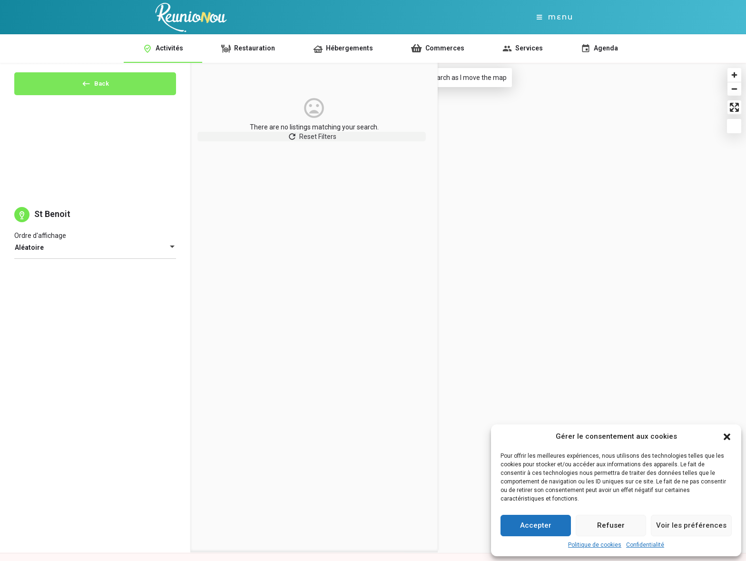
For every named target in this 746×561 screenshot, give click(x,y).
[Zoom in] (734, 75)
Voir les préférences (691, 525)
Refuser (611, 525)
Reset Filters (297, 141)
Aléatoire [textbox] (29, 255)
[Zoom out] (734, 89)
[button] (727, 437)
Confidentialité (645, 544)
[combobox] (95, 255)
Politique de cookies (594, 544)
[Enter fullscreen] (734, 107)
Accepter (535, 525)
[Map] (575, 308)
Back (95, 86)
